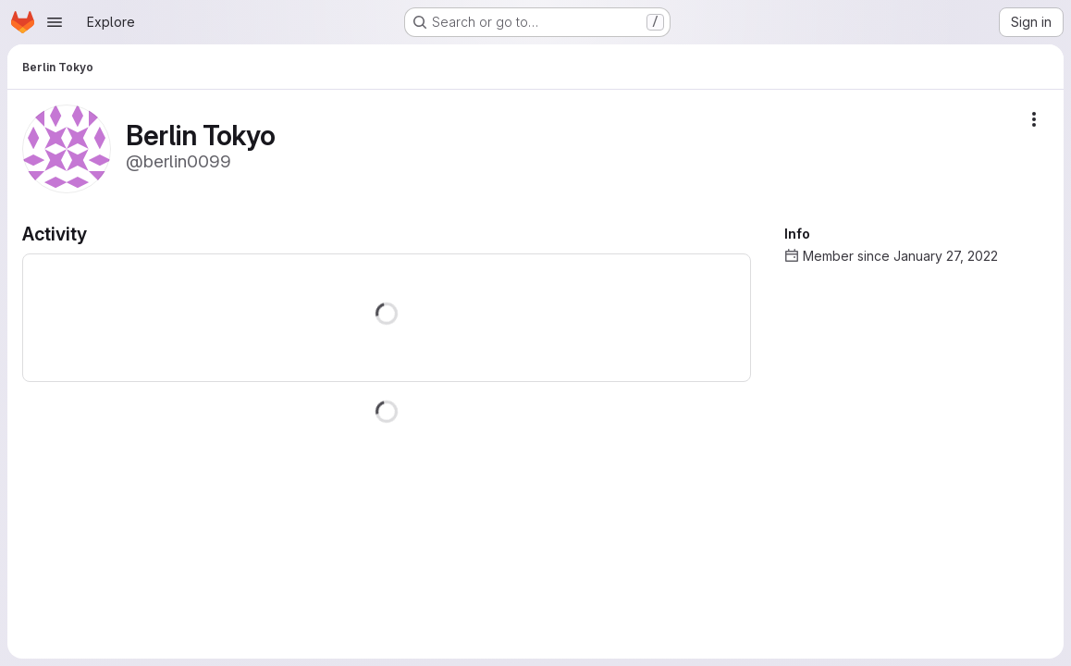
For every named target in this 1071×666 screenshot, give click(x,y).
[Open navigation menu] (54, 22)
